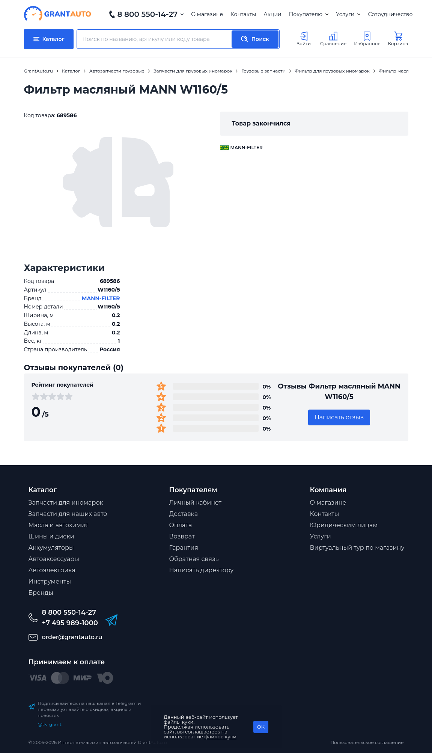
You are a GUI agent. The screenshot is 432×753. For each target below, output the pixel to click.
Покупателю (308, 14)
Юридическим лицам (344, 525)
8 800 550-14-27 (147, 14)
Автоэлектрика (52, 570)
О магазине (207, 14)
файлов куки (221, 736)
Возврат (182, 536)
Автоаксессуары (54, 558)
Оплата (180, 525)
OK (261, 727)
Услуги (348, 14)
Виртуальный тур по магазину (357, 547)
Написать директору (201, 570)
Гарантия (183, 547)
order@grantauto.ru (72, 637)
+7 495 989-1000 (70, 623)
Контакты (243, 14)
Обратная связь (194, 558)
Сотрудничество (390, 14)
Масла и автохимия (59, 525)
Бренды (41, 592)
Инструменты (50, 581)
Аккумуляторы (51, 547)
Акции (272, 14)
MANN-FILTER (101, 298)
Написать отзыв (339, 417)
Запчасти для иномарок (66, 502)
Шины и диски (51, 536)
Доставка (183, 513)
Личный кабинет (195, 502)
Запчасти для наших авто (68, 513)
